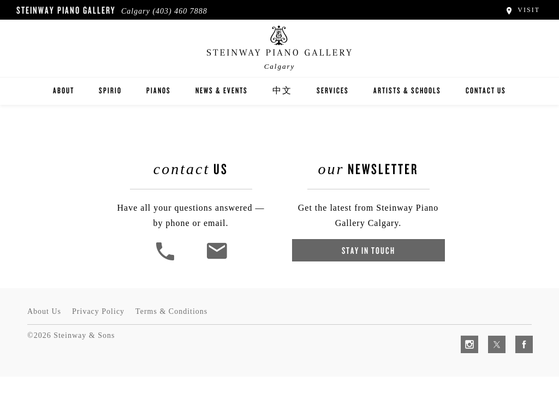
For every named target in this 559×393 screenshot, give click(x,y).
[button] (166, 259)
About (63, 90)
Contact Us (486, 90)
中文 (282, 90)
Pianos (158, 90)
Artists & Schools (407, 90)
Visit (522, 10)
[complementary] (480, 333)
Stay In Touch (368, 250)
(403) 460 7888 (179, 11)
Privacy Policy (98, 311)
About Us (44, 311)
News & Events (221, 90)
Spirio (110, 90)
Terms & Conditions (171, 311)
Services (333, 90)
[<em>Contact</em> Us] (216, 259)
